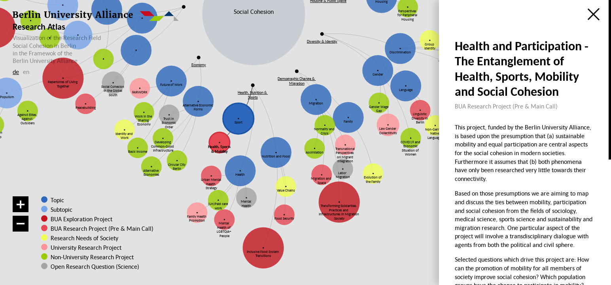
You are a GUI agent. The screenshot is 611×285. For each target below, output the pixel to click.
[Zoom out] (20, 224)
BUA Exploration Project (81, 219)
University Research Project (82, 247)
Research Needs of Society (83, 238)
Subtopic (61, 209)
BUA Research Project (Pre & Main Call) (102, 228)
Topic (57, 200)
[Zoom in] (20, 204)
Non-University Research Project (85, 257)
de (16, 72)
